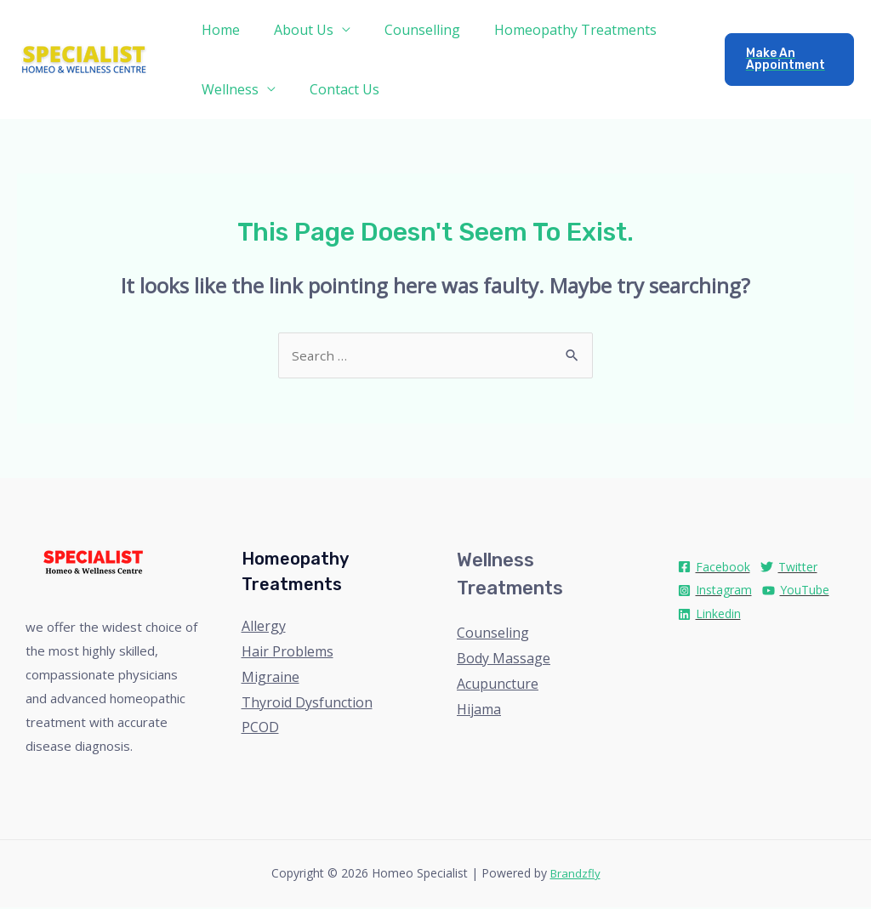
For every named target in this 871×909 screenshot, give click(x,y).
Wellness (226, 89)
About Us (293, 29)
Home (217, 29)
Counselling (405, 29)
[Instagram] (715, 592)
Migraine (270, 678)
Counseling (493, 634)
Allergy (264, 627)
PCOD (260, 728)
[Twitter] (789, 568)
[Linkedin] (709, 616)
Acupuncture (497, 685)
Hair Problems (287, 653)
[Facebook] (714, 568)
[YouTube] (795, 592)
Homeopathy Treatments (551, 29)
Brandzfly (575, 874)
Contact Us (334, 89)
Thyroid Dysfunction (307, 704)
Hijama (479, 711)
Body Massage (503, 660)
